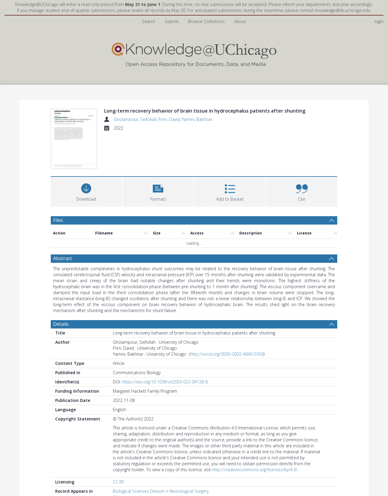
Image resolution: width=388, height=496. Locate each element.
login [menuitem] (379, 21)
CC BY (118, 482)
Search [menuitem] (148, 21)
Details (61, 324)
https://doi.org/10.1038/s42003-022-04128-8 (165, 382)
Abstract (62, 258)
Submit (171, 21)
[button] (158, 191)
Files (58, 220)
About (240, 21)
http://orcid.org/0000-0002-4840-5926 (227, 354)
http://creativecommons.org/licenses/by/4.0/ (254, 469)
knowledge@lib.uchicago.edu (342, 10)
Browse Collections (206, 21)
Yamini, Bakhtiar (197, 119)
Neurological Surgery (189, 491)
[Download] (86, 191)
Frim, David (169, 119)
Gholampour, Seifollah (135, 119)
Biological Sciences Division (139, 491)
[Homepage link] (194, 53)
